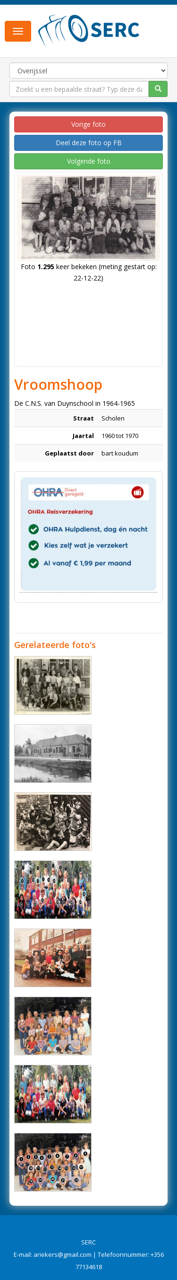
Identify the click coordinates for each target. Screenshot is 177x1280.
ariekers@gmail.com (63, 1254)
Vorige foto (88, 124)
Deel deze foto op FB (89, 142)
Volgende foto (88, 161)
